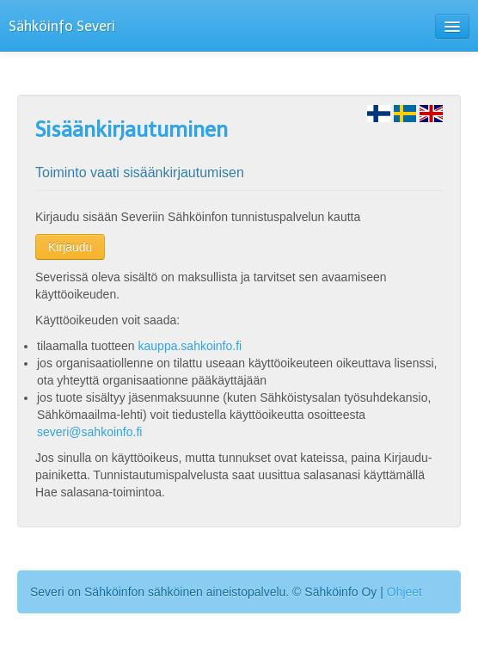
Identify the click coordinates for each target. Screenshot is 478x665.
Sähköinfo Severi (62, 26)
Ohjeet (404, 592)
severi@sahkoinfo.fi (89, 432)
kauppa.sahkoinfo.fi (190, 346)
